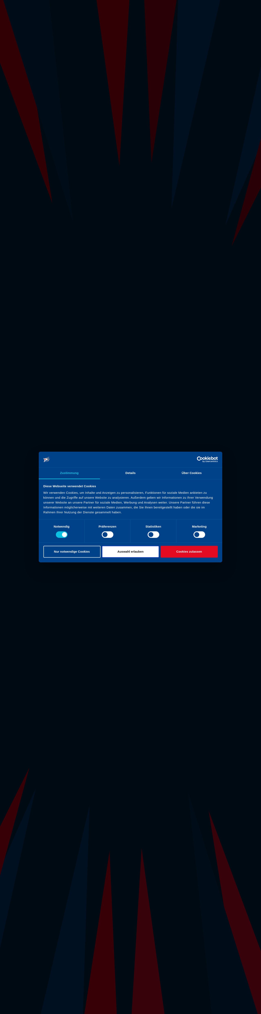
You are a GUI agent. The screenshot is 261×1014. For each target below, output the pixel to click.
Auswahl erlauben (130, 551)
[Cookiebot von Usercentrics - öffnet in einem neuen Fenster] (200, 459)
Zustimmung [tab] (69, 473)
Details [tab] (130, 473)
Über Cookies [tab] (192, 473)
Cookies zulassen (189, 551)
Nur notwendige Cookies (72, 551)
